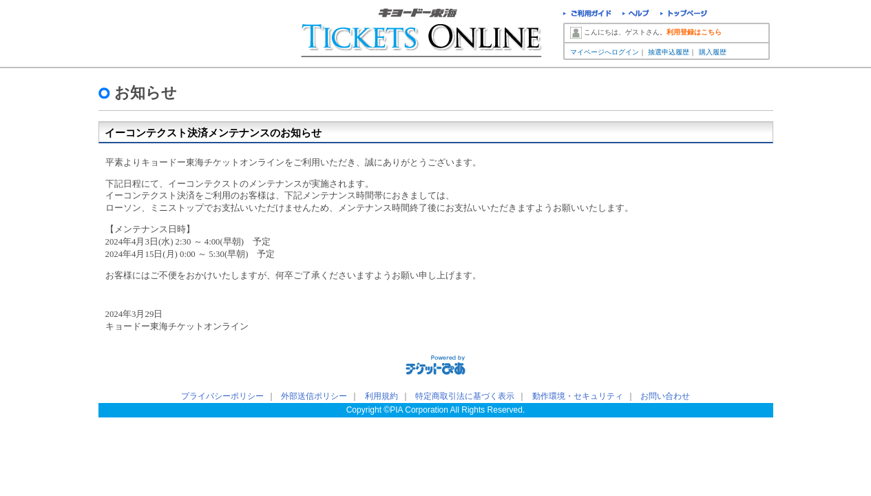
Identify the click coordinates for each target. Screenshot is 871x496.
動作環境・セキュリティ (577, 396)
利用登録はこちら (694, 32)
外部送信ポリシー (314, 396)
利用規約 (381, 396)
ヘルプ (635, 15)
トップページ (684, 15)
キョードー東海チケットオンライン (423, 34)
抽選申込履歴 (668, 52)
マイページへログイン (604, 52)
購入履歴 (712, 52)
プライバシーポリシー (222, 396)
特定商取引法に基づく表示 (464, 396)
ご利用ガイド (587, 15)
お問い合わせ (665, 396)
